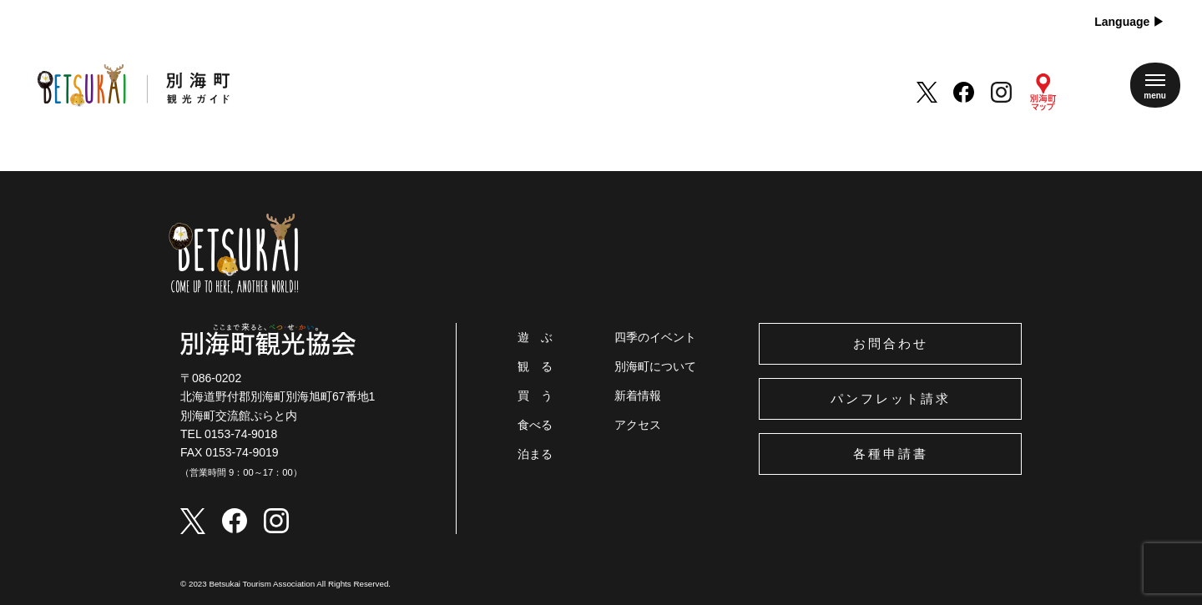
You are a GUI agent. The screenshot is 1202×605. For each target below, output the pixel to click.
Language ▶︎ (1129, 21)
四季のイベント (655, 337)
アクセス (637, 424)
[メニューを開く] (1155, 85)
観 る (535, 366)
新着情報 (637, 395)
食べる (535, 424)
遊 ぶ (535, 337)
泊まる (535, 454)
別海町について (655, 366)
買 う (535, 395)
